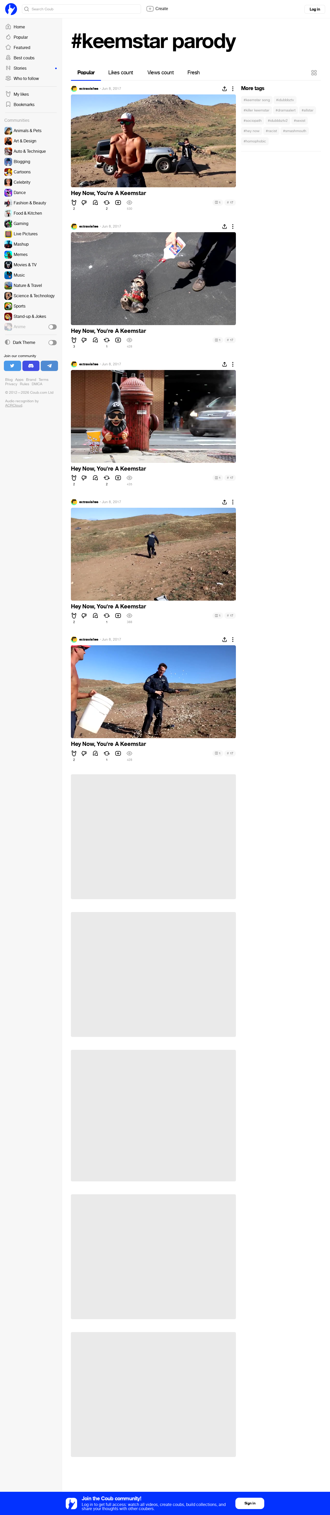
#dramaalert (285, 110)
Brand (31, 379)
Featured (17, 47)
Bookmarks (20, 104)
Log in (315, 9)
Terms (43, 379)
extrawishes (88, 89)
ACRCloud (13, 405)
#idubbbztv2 (278, 120)
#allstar (308, 110)
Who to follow (22, 78)
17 (230, 202)
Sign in (249, 1503)
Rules (24, 384)
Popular (16, 37)
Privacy (11, 384)
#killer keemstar (256, 110)
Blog (9, 379)
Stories (31, 68)
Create (157, 9)
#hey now (252, 130)
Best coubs (20, 58)
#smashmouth (294, 130)
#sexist (299, 120)
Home (15, 27)
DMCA (37, 384)
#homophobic (255, 141)
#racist (271, 130)
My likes (17, 94)
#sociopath (253, 120)
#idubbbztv (285, 100)
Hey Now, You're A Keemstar (108, 193)
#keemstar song (257, 100)
